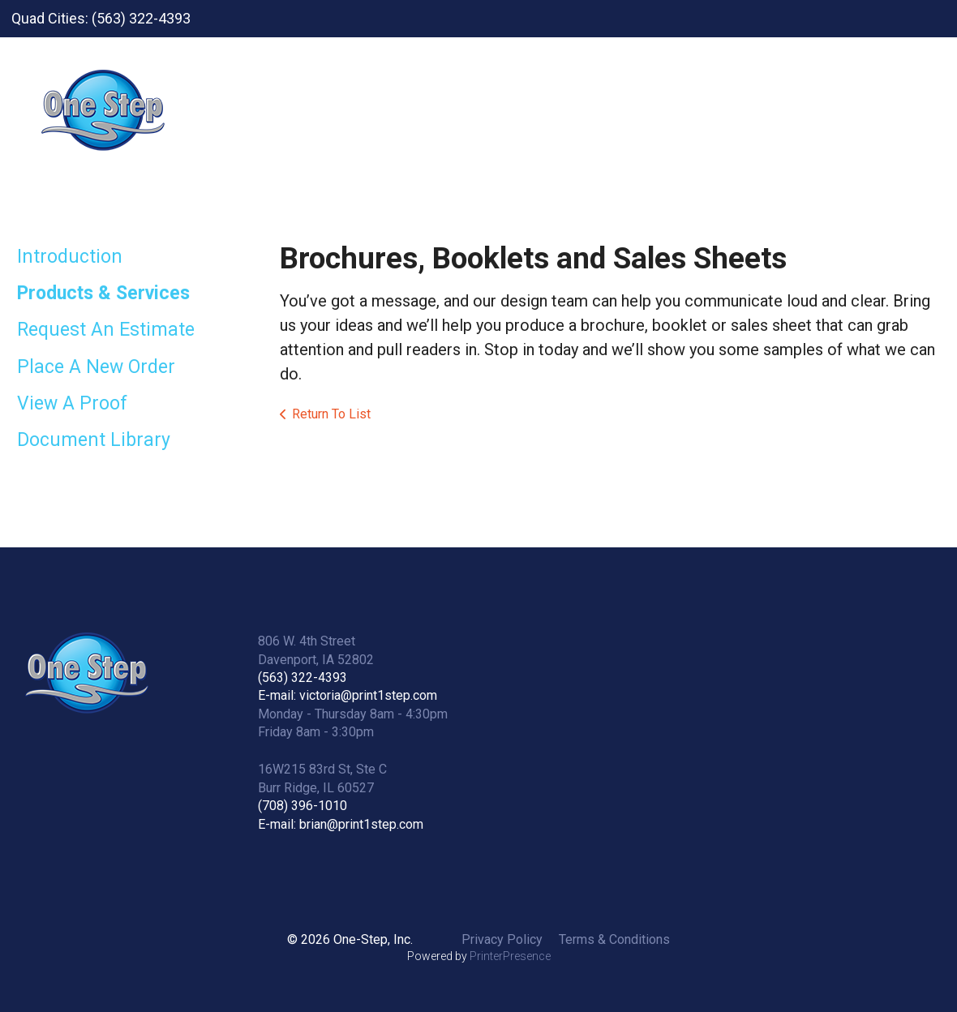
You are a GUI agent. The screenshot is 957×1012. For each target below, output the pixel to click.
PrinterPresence (510, 956)
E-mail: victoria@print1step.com (347, 695)
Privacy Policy (502, 939)
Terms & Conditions (614, 939)
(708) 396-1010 (302, 805)
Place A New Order (96, 367)
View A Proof (72, 403)
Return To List (331, 414)
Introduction (69, 257)
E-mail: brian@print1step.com (340, 824)
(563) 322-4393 (302, 677)
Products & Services (103, 293)
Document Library (93, 440)
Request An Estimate (106, 330)
